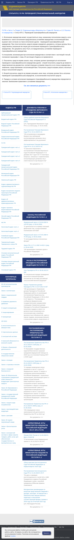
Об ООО (4, 321)
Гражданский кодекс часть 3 (10, 156)
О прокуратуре (6, 317)
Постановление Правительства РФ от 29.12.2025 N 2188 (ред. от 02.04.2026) (36, 344)
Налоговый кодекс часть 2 (10, 231)
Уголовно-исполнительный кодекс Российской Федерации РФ (10, 255)
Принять (46, 533)
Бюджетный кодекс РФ (8, 119)
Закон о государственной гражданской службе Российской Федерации (9, 396)
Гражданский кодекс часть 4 (10, 160)
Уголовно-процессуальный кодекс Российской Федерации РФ (10, 263)
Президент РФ (33, 2)
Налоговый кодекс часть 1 (10, 227)
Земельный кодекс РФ (8, 180)
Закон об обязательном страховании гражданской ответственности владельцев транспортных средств (10, 379)
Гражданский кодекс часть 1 (10, 147)
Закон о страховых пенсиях (10, 364)
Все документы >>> (36, 164)
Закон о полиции (6, 360)
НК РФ (3, 222)
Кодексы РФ (10, 2)
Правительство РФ (47, 2)
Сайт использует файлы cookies (59, 537)
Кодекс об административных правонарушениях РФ (8, 201)
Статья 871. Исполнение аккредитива (55, 92)
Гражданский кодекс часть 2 (10, 152)
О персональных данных (9, 332)
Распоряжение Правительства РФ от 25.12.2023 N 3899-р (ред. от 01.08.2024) (36, 406)
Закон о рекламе (6, 415)
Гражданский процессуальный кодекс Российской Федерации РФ (10, 167)
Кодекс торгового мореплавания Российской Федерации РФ (10, 209)
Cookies (13, 536)
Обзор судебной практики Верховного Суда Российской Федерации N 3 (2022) (36, 119)
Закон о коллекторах (8, 290)
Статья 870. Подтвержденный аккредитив (16, 92)
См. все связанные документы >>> (37, 86)
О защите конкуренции (8, 308)
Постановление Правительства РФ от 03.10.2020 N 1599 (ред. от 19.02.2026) (36, 363)
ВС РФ (58, 2)
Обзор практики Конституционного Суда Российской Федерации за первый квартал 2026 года (35, 464)
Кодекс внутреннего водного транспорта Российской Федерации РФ (10, 193)
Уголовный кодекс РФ (8, 270)
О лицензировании (7, 312)
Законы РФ (21, 2)
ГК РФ (3, 143)
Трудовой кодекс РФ (8, 248)
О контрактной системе (9, 336)
